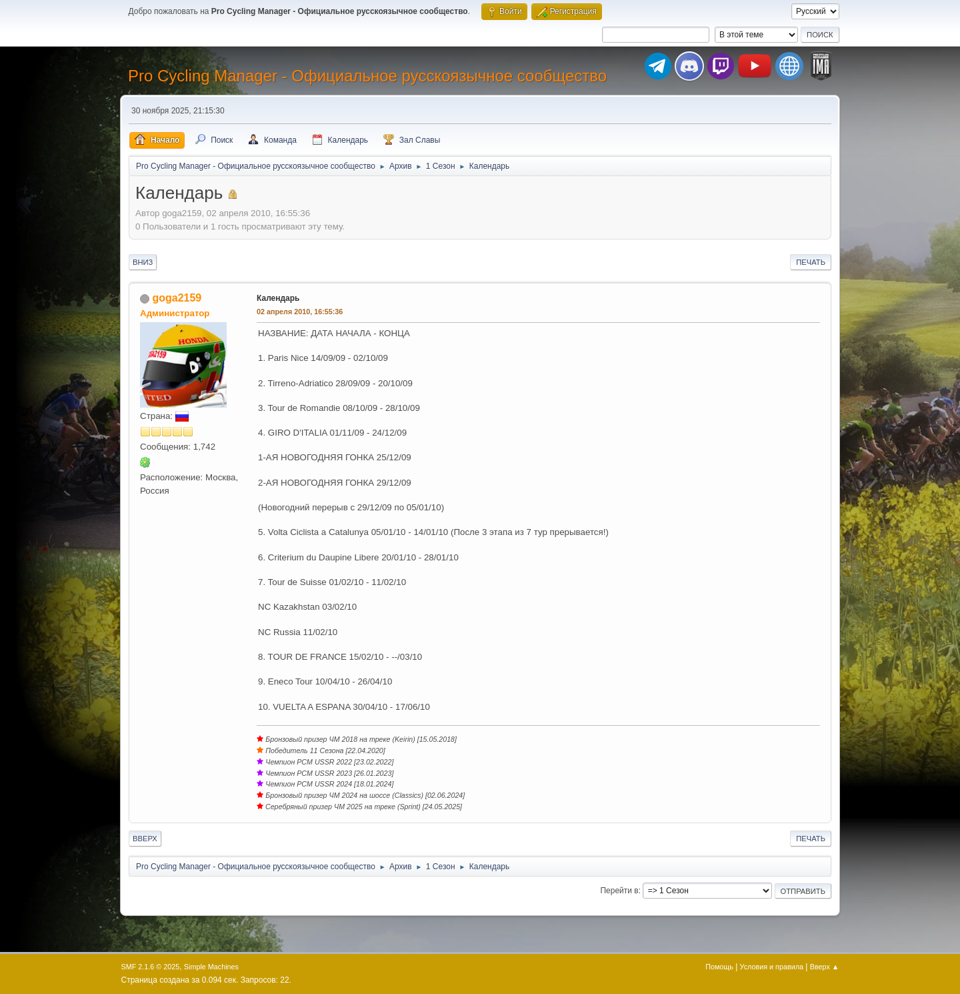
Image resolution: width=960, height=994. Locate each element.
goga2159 (176, 298)
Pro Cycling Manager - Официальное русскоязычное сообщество (367, 76)
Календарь (278, 298)
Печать (810, 262)
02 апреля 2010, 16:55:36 (300, 312)
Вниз (143, 262)
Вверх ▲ (824, 967)
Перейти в (619, 890)
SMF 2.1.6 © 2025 (150, 967)
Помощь (719, 967)
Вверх (145, 839)
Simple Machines (211, 967)
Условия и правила (771, 967)
